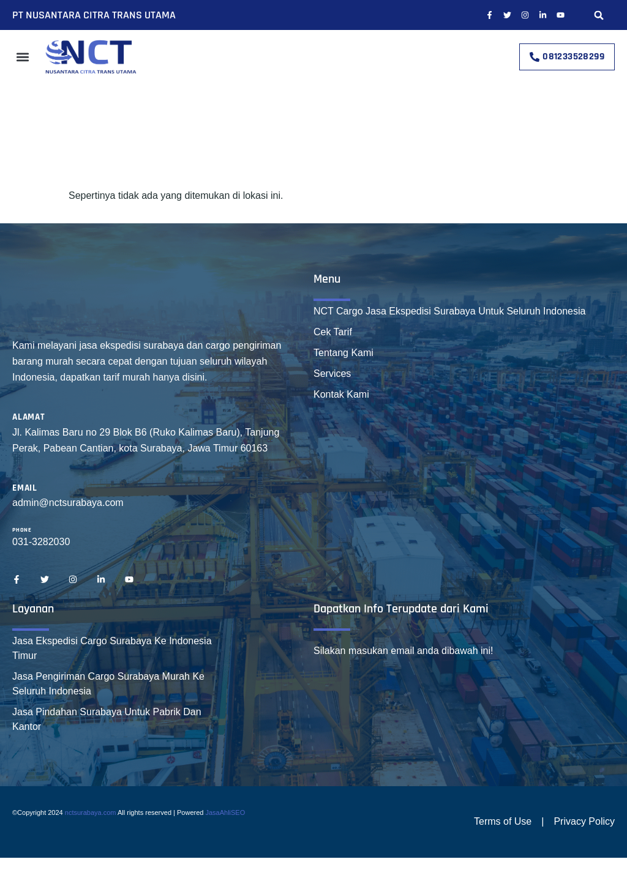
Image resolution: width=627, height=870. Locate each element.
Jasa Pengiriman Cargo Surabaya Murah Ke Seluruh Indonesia (108, 683)
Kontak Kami (341, 394)
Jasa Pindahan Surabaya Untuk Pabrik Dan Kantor (106, 719)
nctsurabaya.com (90, 812)
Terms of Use (502, 821)
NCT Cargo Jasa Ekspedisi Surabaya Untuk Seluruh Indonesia (449, 311)
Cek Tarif (333, 332)
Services (332, 373)
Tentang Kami (344, 353)
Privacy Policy (584, 821)
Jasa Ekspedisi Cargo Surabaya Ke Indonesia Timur (112, 648)
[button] (599, 15)
